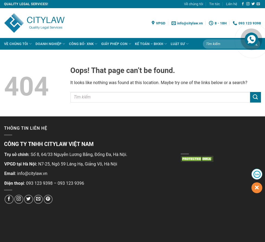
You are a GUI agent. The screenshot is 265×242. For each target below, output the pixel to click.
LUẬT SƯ (180, 43)
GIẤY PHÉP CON (116, 43)
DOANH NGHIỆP (50, 43)
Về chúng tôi (193, 4)
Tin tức (214, 4)
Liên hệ (231, 4)
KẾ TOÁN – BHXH (151, 43)
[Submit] (255, 97)
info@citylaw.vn (32, 173)
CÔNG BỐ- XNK (83, 43)
